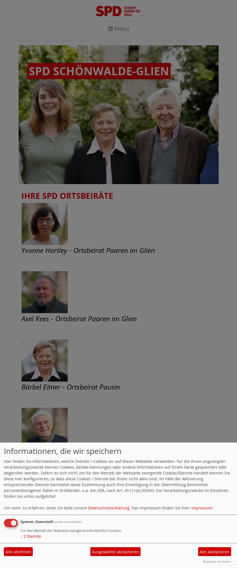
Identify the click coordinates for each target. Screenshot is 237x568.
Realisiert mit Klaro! (217, 561)
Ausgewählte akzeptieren (115, 551)
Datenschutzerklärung (108, 508)
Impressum (202, 508)
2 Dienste (31, 536)
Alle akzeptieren (214, 551)
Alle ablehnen (18, 551)
